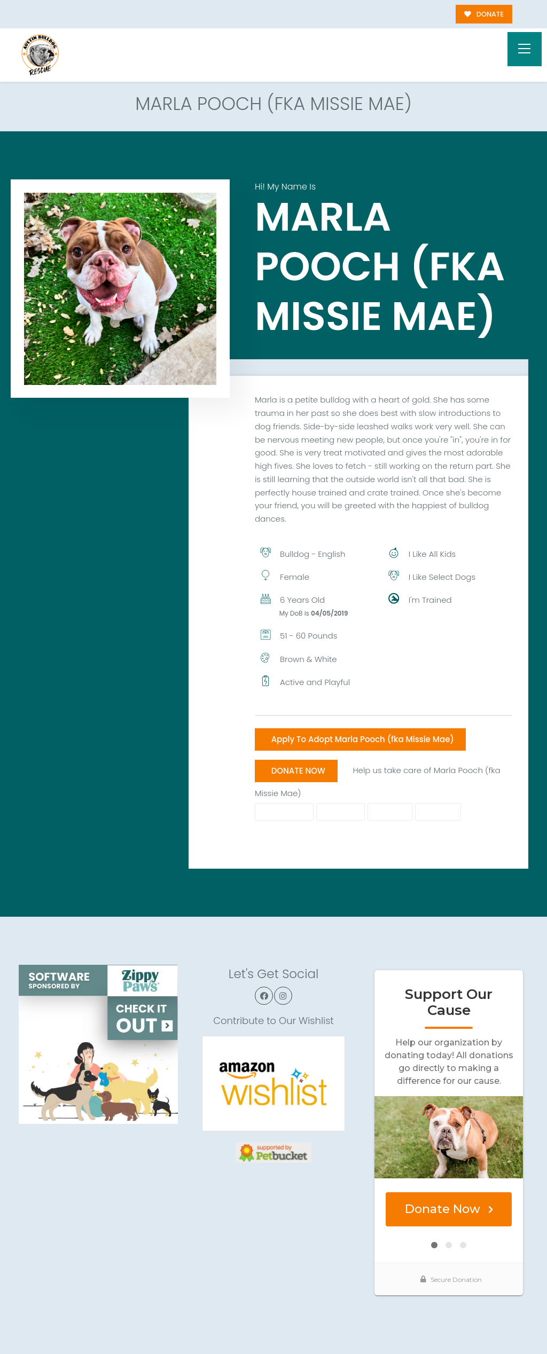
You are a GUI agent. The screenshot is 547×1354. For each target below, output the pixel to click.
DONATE (484, 14)
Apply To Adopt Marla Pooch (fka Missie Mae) (362, 739)
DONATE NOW (298, 770)
